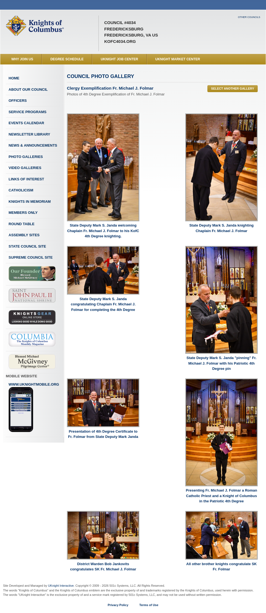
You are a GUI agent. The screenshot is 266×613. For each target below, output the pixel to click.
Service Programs (27, 112)
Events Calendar (26, 123)
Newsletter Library (29, 134)
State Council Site (27, 246)
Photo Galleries (26, 157)
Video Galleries (25, 168)
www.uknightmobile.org (34, 407)
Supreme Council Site (31, 257)
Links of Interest (26, 179)
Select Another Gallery (232, 88)
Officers (18, 100)
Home (14, 78)
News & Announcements (33, 145)
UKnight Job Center (119, 59)
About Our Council (28, 89)
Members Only (23, 213)
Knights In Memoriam (30, 201)
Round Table (22, 224)
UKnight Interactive (61, 585)
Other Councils (249, 17)
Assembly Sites (24, 235)
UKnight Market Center (177, 59)
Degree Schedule (67, 59)
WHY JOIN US (22, 59)
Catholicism (21, 190)
